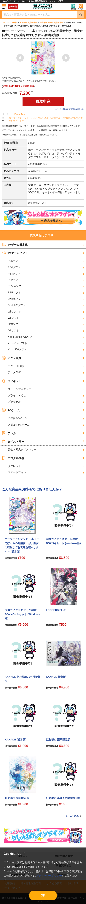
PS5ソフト (14, 260)
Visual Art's (19, 114)
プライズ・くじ (17, 395)
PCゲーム (11, 410)
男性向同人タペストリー (22, 449)
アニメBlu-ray (16, 366)
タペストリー (13, 441)
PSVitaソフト (16, 286)
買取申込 (13, 6)
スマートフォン (17, 472)
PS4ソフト (14, 267)
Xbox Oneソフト (17, 343)
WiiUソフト (14, 311)
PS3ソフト (14, 273)
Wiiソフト (13, 317)
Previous (20, 58)
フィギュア (11, 381)
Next (66, 58)
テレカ (9, 433)
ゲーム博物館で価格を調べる (69, 109)
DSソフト (13, 330)
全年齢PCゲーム (17, 418)
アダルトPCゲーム (19, 424)
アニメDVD (14, 372)
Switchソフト (15, 298)
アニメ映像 (11, 358)
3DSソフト (14, 324)
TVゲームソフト (15, 253)
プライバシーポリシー (49, 875)
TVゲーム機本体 (15, 244)
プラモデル (14, 401)
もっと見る (72, 816)
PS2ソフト (14, 279)
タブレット (14, 466)
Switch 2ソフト (17, 305)
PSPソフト (14, 292)
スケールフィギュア (19, 389)
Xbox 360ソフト (17, 349)
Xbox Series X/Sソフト (21, 336)
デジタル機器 (13, 458)
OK (43, 895)
